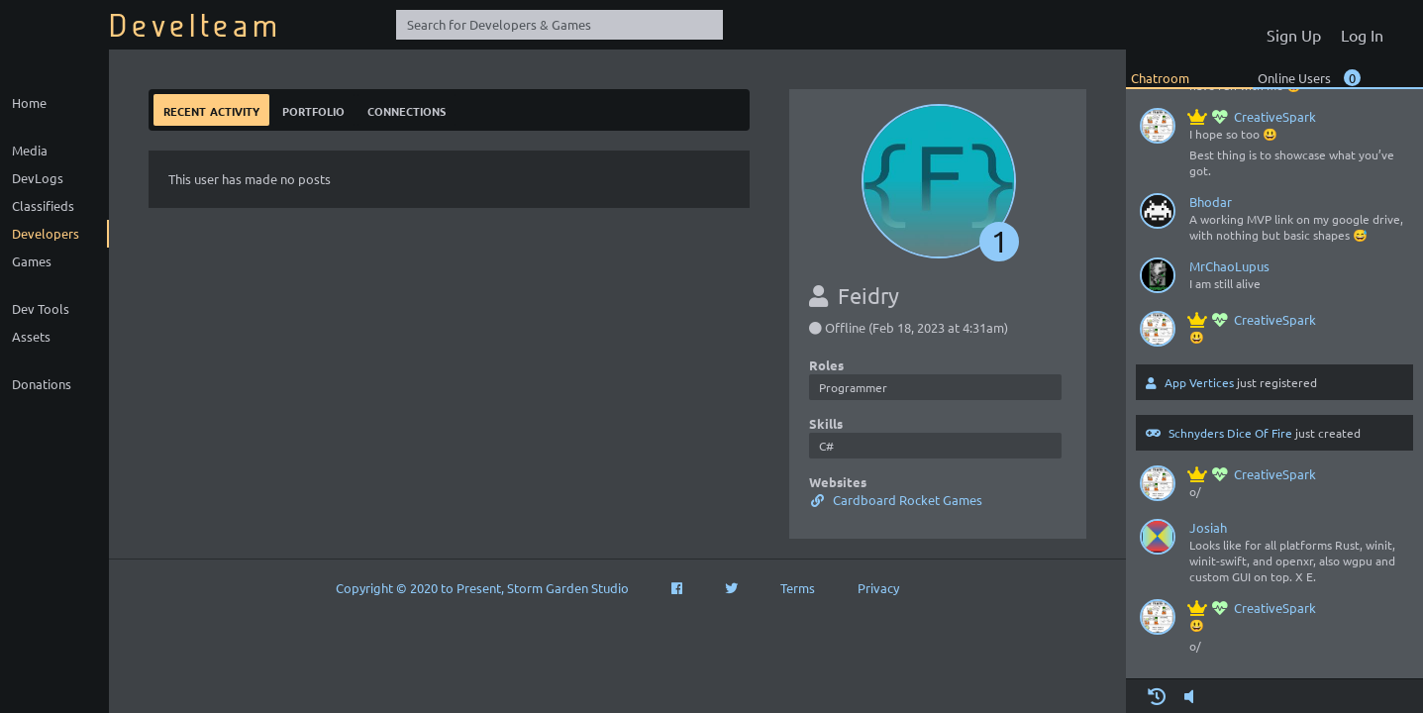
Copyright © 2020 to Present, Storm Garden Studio (482, 587)
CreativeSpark (1252, 116)
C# (826, 446)
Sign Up (1294, 35)
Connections (406, 109)
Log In (1362, 35)
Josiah (1208, 527)
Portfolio (313, 109)
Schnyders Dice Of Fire (1230, 433)
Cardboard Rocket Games (895, 499)
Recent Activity (211, 109)
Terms (797, 587)
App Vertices (1199, 382)
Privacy (878, 587)
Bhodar (1210, 201)
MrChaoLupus (1229, 265)
